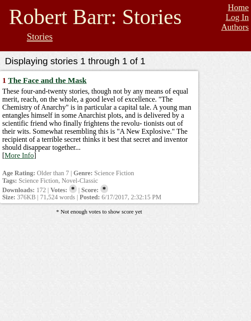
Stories (40, 36)
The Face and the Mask (47, 80)
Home (238, 7)
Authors (235, 27)
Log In (237, 17)
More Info (18, 155)
